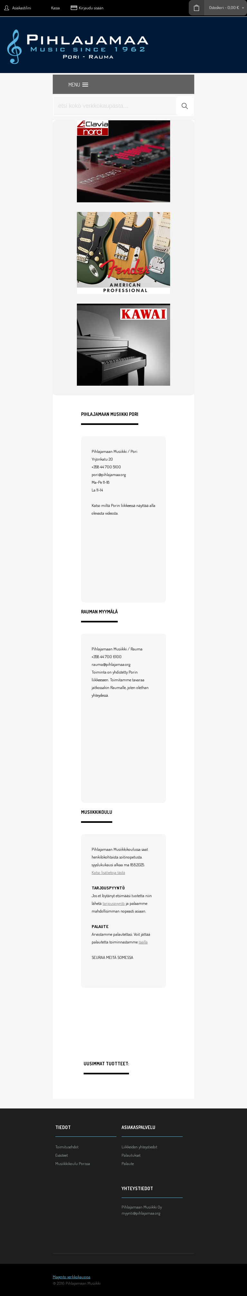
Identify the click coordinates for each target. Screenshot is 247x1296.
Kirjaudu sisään (91, 7)
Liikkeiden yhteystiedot (139, 1146)
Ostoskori (216, 7)
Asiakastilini (21, 7)
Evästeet (61, 1155)
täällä (143, 941)
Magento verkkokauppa (71, 1276)
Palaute (128, 1163)
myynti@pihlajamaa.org (141, 1213)
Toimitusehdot (66, 1146)
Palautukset (131, 1155)
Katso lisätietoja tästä (108, 872)
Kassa (55, 7)
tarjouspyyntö (114, 903)
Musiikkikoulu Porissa (72, 1163)
